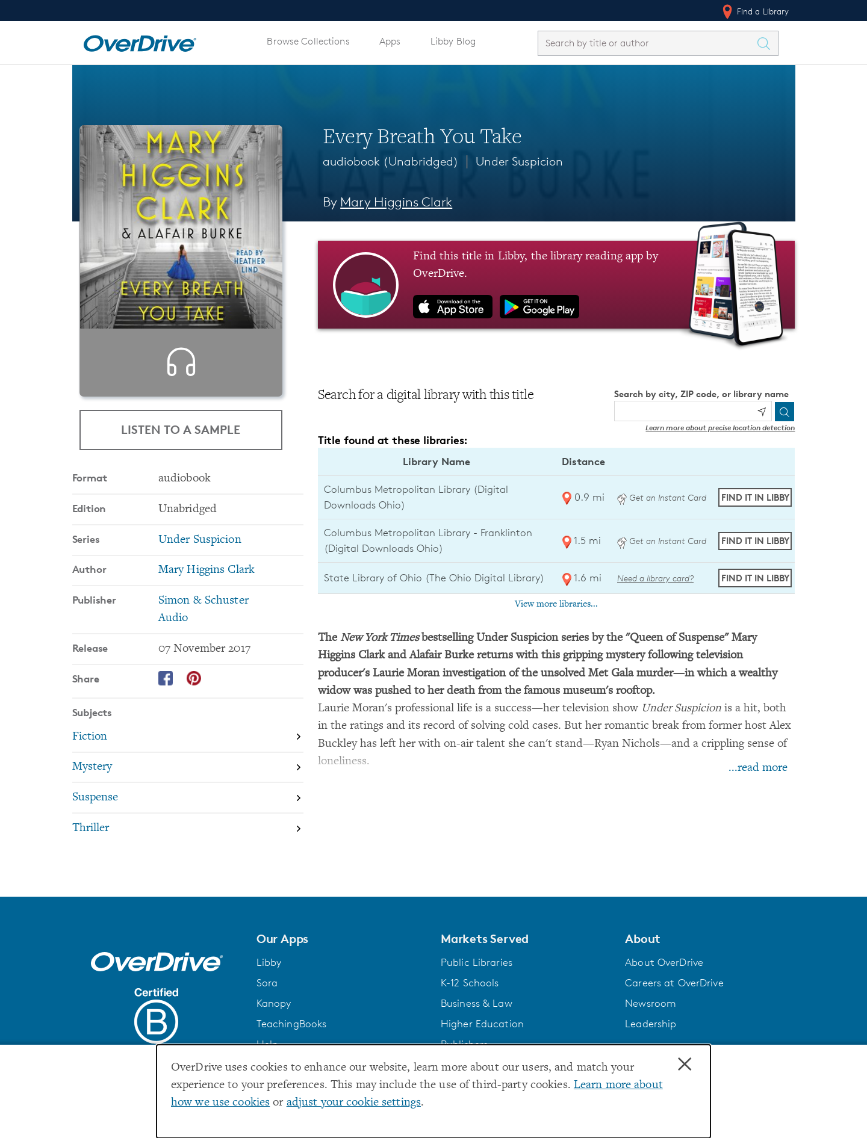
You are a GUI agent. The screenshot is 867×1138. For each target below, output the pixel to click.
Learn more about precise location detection (720, 427)
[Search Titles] (767, 43)
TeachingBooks (291, 1024)
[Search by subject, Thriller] (187, 849)
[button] (341, 939)
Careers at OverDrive (674, 983)
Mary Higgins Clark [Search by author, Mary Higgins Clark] (396, 201)
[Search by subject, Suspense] (187, 819)
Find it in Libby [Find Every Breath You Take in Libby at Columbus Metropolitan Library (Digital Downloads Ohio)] (755, 497)
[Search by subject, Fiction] (187, 758)
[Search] (784, 411)
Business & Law (476, 1003)
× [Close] (684, 1064)
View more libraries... (556, 604)
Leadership (650, 1024)
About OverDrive (664, 962)
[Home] (139, 41)
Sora (267, 983)
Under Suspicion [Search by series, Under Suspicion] (199, 561)
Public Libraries (476, 962)
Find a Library (754, 11)
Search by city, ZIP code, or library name (701, 394)
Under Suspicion (519, 161)
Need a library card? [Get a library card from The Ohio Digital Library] (655, 578)
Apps (390, 41)
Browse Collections (308, 41)
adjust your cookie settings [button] (354, 1103)
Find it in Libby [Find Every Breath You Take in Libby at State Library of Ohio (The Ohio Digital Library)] (755, 578)
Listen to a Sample (180, 429)
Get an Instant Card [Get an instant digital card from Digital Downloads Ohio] (661, 497)
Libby (269, 962)
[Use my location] (761, 411)
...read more (758, 768)
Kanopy (273, 1003)
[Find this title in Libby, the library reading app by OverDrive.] (556, 285)
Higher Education (482, 1024)
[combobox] (647, 43)
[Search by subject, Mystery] (187, 789)
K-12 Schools (470, 983)
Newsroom (650, 1003)
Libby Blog (453, 41)
